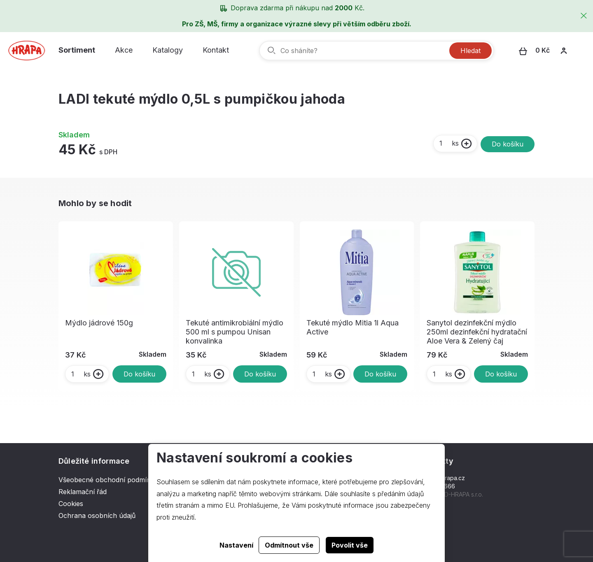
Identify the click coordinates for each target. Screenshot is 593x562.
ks (449, 143)
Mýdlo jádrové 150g (99, 322)
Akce (124, 50)
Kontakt (216, 50)
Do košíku (507, 144)
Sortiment (76, 50)
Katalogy (167, 50)
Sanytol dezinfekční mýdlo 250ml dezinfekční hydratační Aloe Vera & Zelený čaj (477, 331)
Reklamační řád (82, 492)
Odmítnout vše (289, 545)
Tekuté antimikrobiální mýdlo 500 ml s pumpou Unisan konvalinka (234, 331)
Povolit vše (350, 545)
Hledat (470, 50)
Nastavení (236, 545)
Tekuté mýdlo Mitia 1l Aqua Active (352, 327)
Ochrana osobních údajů (96, 515)
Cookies (70, 503)
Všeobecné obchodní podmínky (108, 480)
